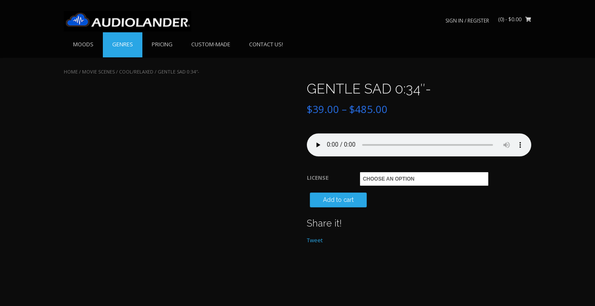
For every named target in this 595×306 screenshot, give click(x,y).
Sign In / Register (467, 20)
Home (71, 71)
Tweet (315, 240)
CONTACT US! (266, 44)
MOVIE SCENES (98, 71)
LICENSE (318, 177)
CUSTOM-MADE (210, 44)
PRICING (162, 44)
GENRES (122, 44)
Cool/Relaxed (136, 71)
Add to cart (338, 199)
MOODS (83, 44)
